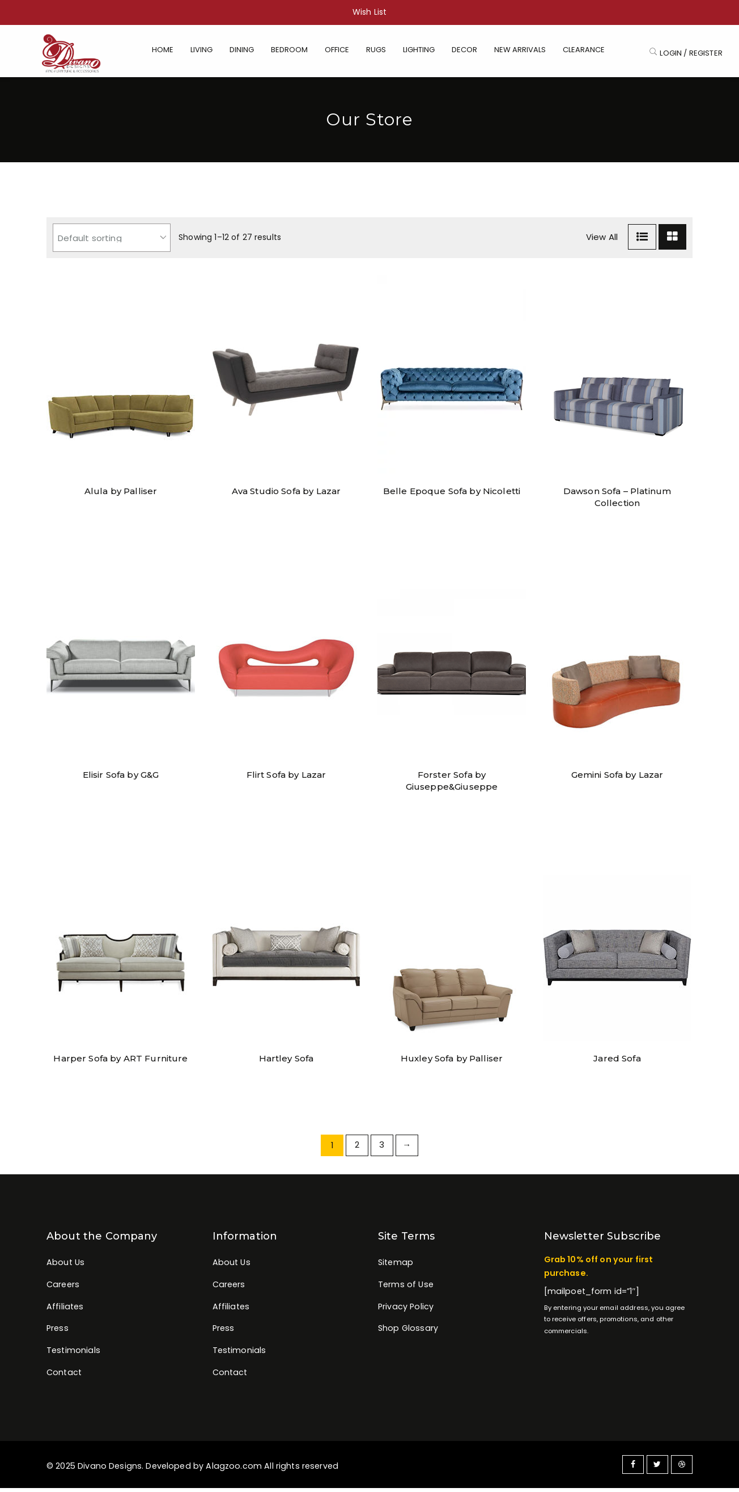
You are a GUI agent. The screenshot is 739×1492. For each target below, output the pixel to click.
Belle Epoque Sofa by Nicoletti (451, 495)
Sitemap (395, 1266)
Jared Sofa (617, 1062)
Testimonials (73, 1354)
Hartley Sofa (286, 1062)
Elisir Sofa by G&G (120, 778)
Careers (62, 1288)
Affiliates (65, 1310)
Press (57, 1332)
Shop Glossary (408, 1332)
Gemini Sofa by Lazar (617, 778)
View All (602, 241)
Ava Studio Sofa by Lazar (286, 495)
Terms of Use (406, 1288)
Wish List (369, 12)
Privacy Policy (406, 1310)
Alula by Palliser (120, 495)
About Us (65, 1266)
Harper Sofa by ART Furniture (120, 1062)
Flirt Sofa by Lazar (286, 778)
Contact (64, 1377)
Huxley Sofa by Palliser (451, 1062)
